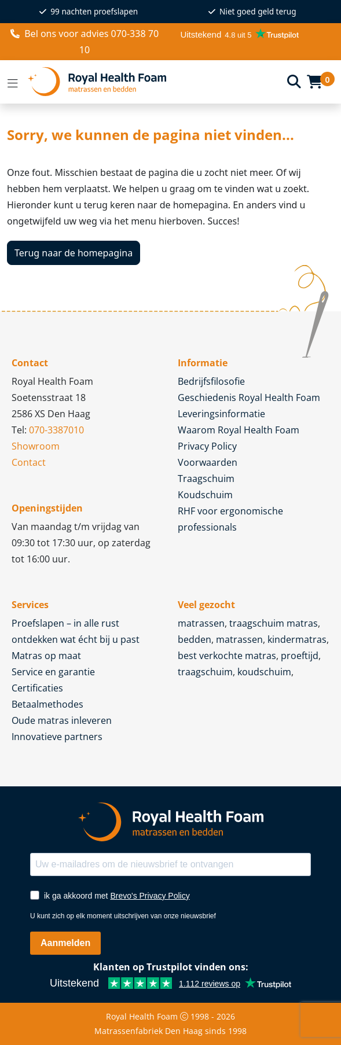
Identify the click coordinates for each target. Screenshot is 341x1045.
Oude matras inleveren (62, 720)
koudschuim (264, 671)
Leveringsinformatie (221, 413)
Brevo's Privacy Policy (149, 895)
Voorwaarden (207, 462)
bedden (194, 639)
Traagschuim (206, 478)
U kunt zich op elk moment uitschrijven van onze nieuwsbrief (123, 916)
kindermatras (297, 639)
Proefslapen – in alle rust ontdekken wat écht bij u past (76, 631)
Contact (29, 462)
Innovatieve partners (57, 736)
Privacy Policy (207, 446)
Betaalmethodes (47, 704)
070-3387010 (56, 430)
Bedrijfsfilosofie (211, 381)
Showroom (36, 446)
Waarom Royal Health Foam (238, 430)
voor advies (84, 41)
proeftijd (299, 655)
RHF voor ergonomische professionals (230, 519)
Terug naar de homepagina (73, 252)
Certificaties (37, 688)
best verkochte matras (227, 655)
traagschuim (205, 671)
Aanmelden (65, 943)
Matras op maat (46, 655)
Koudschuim (205, 494)
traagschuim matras (273, 623)
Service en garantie (53, 671)
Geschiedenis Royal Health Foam (249, 397)
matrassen (201, 623)
